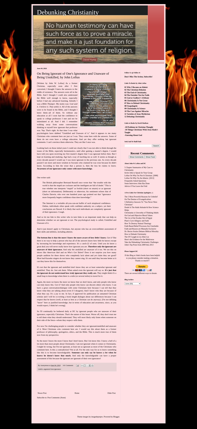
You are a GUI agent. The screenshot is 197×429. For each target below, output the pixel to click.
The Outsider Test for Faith (138, 95)
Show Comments (137, 157)
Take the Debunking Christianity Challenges (141, 242)
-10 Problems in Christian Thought (138, 127)
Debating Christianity (136, 117)
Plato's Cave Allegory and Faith (136, 221)
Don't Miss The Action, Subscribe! (138, 77)
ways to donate (151, 273)
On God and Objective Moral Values (138, 215)
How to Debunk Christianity (135, 234)
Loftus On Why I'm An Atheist (136, 178)
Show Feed (150, 157)
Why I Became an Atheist (137, 87)
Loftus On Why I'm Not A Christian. (138, 176)
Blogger (116, 417)
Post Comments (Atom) (56, 398)
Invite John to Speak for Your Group (138, 173)
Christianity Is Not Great (137, 101)
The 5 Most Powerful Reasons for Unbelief (141, 197)
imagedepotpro (97, 417)
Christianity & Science (136, 109)
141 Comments (68, 365)
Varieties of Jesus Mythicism (138, 114)
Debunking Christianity (68, 12)
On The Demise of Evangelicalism (137, 199)
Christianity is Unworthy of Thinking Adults (141, 213)
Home (77, 393)
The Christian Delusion (136, 90)
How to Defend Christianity (138, 103)
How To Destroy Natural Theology (137, 223)
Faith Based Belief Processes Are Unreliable (141, 226)
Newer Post (42, 393)
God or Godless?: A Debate (138, 98)
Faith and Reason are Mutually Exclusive (140, 229)
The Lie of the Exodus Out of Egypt (138, 218)
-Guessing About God (133, 135)
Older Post (112, 393)
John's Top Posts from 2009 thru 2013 (138, 245)
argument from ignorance (52, 369)
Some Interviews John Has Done (137, 183)
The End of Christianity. (137, 93)
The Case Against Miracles (138, 111)
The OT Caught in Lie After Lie (136, 237)
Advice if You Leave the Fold (135, 186)
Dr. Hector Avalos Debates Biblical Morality (141, 231)
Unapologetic (132, 106)
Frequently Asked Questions (135, 181)
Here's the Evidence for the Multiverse (139, 239)
